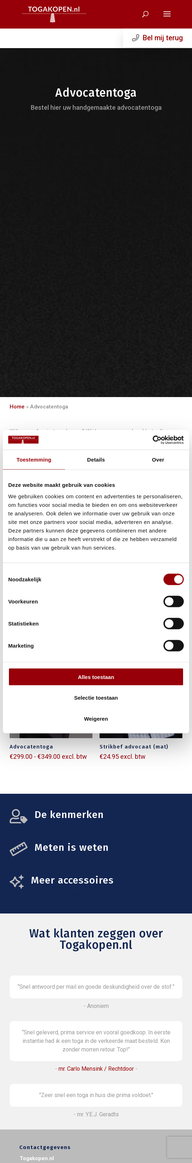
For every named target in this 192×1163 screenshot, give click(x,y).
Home (17, 406)
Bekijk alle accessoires (62, 893)
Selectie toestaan (96, 698)
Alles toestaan (96, 677)
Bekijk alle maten (58, 860)
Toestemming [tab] (33, 460)
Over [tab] (158, 460)
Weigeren (96, 718)
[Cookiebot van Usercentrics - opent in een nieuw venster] (152, 439)
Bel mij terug (157, 38)
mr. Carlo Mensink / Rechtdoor (96, 1068)
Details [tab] (96, 460)
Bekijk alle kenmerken (65, 827)
